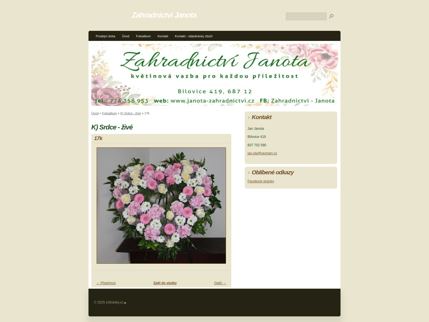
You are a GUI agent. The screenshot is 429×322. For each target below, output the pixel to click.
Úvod (125, 36)
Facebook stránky (261, 181)
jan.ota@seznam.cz (262, 153)
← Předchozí (106, 283)
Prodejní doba (105, 36)
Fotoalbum (143, 36)
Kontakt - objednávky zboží (194, 36)
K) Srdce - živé (130, 113)
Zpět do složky (165, 283)
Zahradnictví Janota (164, 15)
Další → (220, 283)
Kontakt (163, 36)
